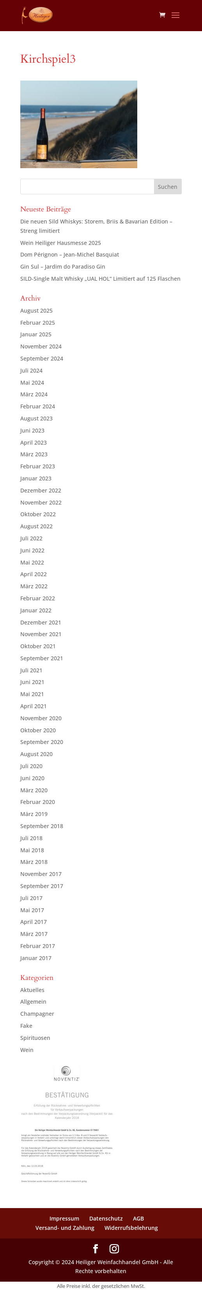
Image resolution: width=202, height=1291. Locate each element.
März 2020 (34, 790)
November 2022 (41, 502)
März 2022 (34, 586)
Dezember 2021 (40, 622)
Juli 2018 (31, 838)
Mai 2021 (32, 694)
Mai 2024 (32, 382)
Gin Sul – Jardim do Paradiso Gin (62, 266)
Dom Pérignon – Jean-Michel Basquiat (69, 254)
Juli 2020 (31, 766)
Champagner (37, 1013)
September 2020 (41, 742)
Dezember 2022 (40, 490)
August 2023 (36, 418)
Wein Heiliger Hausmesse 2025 (60, 242)
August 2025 (36, 310)
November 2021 (41, 634)
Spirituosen (35, 1037)
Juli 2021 (31, 670)
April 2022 (33, 574)
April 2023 (33, 442)
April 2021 (33, 706)
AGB (138, 1218)
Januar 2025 (35, 334)
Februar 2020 (37, 802)
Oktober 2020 (38, 730)
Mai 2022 (32, 562)
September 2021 (41, 658)
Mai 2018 (32, 850)
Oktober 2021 (38, 646)
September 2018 (41, 826)
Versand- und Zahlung (64, 1227)
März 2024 (34, 394)
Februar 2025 (37, 322)
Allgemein (33, 1001)
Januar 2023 (35, 478)
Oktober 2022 (38, 514)
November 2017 (41, 874)
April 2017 (33, 921)
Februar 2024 (37, 406)
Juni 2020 (32, 778)
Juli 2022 (31, 538)
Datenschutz (106, 1218)
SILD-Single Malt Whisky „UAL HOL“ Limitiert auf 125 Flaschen (100, 278)
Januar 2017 (35, 958)
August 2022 (36, 526)
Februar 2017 (37, 946)
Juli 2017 (31, 898)
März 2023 (34, 454)
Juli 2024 (31, 370)
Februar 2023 (37, 466)
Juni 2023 (32, 430)
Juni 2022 (32, 550)
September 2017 (41, 886)
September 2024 (41, 358)
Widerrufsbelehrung (131, 1227)
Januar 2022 (35, 610)
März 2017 (34, 933)
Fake (26, 1025)
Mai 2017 (32, 910)
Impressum (64, 1218)
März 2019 (34, 814)
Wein (27, 1050)
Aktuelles (32, 990)
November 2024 (41, 346)
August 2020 (36, 754)
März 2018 (34, 861)
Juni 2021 (32, 682)
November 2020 (41, 718)
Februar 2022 (37, 598)
